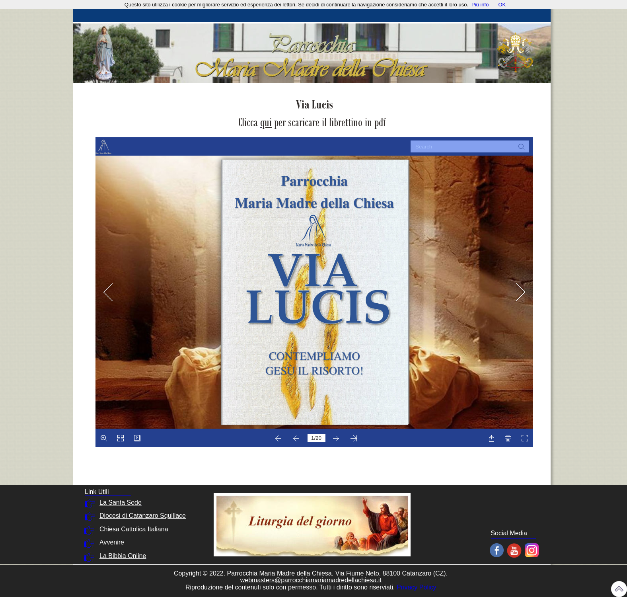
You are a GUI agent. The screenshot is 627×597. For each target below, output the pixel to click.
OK (502, 5)
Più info (480, 5)
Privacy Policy (416, 587)
